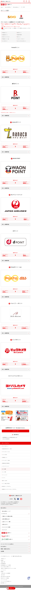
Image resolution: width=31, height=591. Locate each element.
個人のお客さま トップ (6, 511)
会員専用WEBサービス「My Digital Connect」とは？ (10, 437)
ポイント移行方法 (16, 77)
